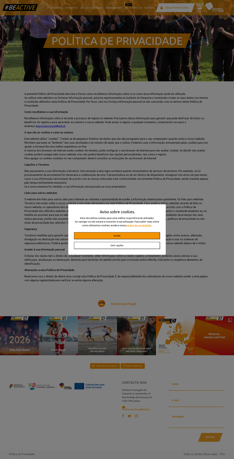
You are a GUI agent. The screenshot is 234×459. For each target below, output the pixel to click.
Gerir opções (117, 245)
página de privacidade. (139, 225)
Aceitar (117, 235)
